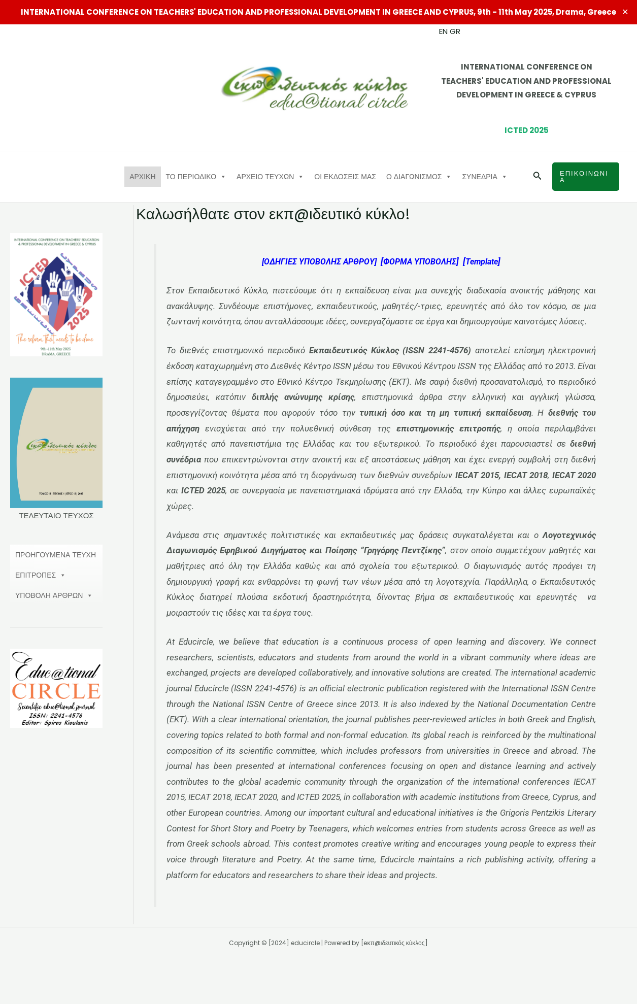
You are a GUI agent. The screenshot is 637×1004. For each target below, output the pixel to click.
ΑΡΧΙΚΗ (142, 177)
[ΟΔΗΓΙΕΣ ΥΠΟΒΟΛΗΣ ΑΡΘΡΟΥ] (316, 261)
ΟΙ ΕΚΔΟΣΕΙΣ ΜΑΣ (345, 177)
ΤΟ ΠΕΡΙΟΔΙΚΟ (196, 176)
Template (486, 261)
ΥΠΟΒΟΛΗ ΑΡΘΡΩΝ (54, 595)
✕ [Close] (625, 12)
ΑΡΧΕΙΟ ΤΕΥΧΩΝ (270, 176)
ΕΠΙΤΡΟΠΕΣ (40, 575)
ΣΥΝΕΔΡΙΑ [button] (484, 176)
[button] (537, 177)
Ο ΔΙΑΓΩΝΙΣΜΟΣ (419, 176)
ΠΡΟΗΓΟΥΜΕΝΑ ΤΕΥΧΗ (55, 555)
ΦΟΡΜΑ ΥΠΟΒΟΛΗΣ (421, 261)
